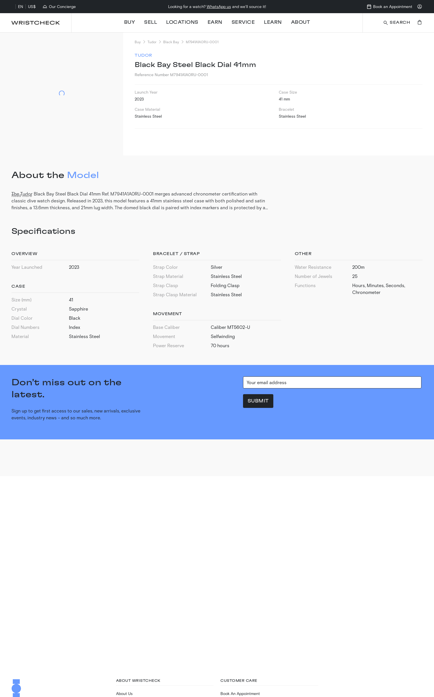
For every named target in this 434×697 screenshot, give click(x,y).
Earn (215, 22)
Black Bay (171, 42)
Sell (150, 22)
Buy (129, 22)
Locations (182, 22)
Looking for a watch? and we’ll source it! (217, 6)
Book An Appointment (240, 693)
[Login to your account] (420, 6)
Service (243, 22)
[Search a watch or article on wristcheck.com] (396, 22)
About (300, 22)
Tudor (152, 42)
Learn (273, 22)
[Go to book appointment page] (389, 6)
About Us (124, 693)
